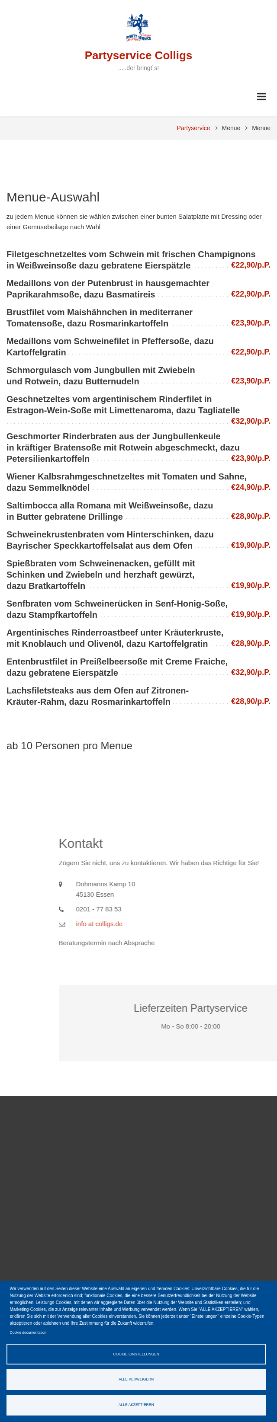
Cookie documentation (28, 1332)
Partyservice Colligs (139, 55)
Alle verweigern (136, 1379)
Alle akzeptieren (136, 1405)
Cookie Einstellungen (136, 1354)
